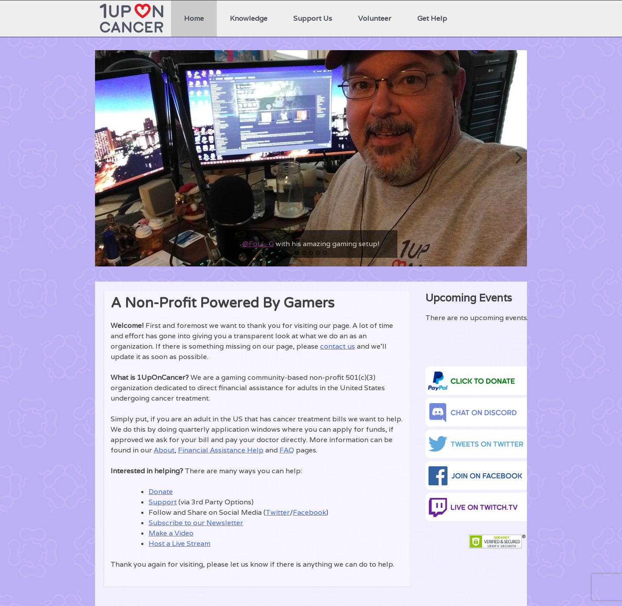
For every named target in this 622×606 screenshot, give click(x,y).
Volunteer (374, 18)
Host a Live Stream (179, 543)
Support (163, 502)
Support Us (312, 18)
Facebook (309, 512)
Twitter (278, 512)
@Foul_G (258, 243)
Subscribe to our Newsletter (196, 522)
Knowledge (248, 18)
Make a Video (171, 533)
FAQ (286, 450)
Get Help (432, 18)
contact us (337, 346)
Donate (161, 491)
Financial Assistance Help (220, 450)
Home (194, 18)
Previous (103, 158)
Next (518, 158)
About (164, 450)
